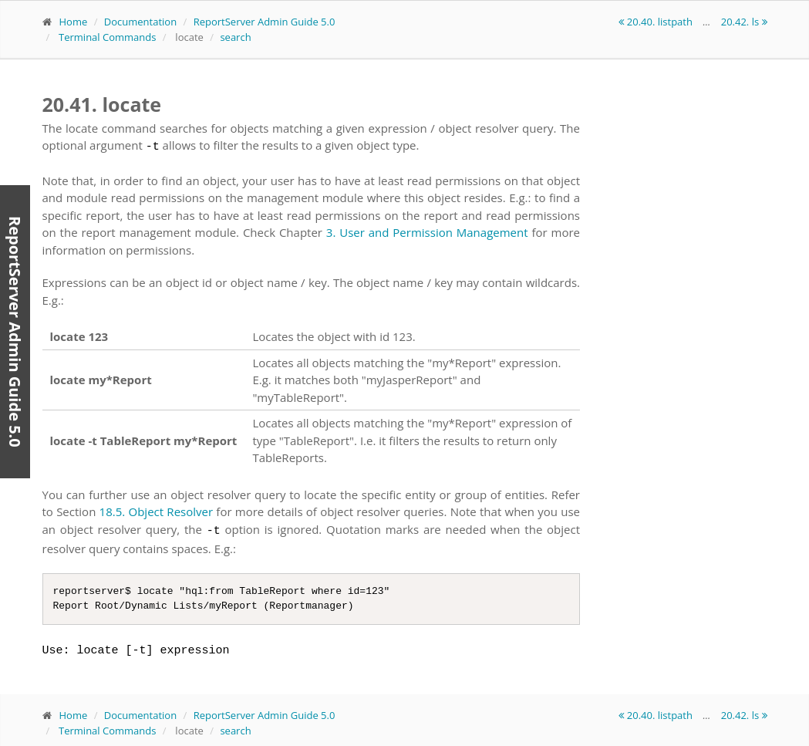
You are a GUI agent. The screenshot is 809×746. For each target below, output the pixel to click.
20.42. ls (744, 22)
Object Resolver (171, 509)
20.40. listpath (657, 22)
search (235, 37)
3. (331, 230)
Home (73, 22)
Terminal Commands (107, 37)
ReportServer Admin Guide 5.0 (264, 22)
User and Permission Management (433, 230)
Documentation (140, 22)
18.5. (112, 509)
